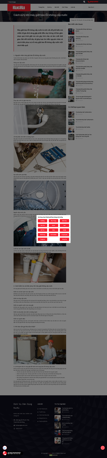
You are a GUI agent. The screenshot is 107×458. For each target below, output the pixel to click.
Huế (64, 225)
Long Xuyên (64, 234)
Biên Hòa (64, 221)
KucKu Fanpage (12, 2)
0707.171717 (94, 2)
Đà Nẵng (43, 221)
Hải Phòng (42, 234)
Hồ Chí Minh (53, 234)
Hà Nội (64, 230)
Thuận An (42, 239)
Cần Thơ (42, 225)
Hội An (53, 225)
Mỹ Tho (42, 230)
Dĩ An (53, 230)
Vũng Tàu (64, 239)
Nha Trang (53, 221)
